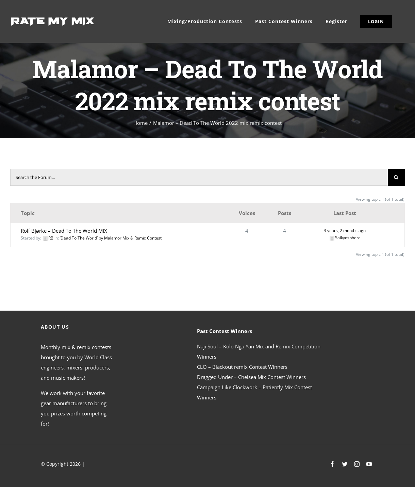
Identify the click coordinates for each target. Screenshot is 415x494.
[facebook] (332, 464)
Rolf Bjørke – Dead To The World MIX (64, 230)
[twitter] (344, 464)
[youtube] (369, 464)
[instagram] (357, 464)
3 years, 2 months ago (345, 230)
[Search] (396, 177)
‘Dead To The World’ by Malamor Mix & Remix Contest (111, 238)
